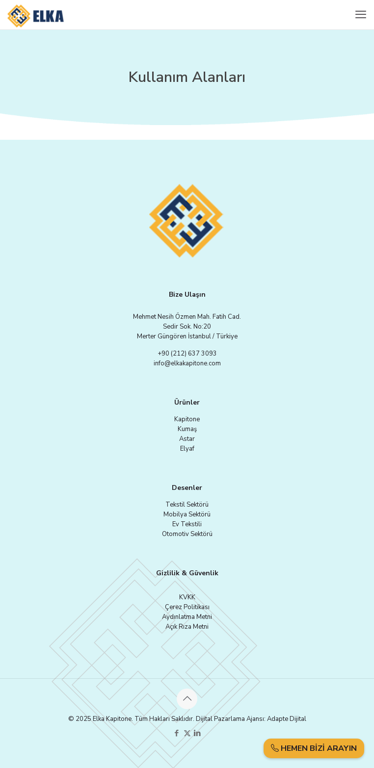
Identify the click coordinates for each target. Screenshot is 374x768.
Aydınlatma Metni (187, 617)
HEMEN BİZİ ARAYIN (314, 748)
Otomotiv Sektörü (187, 534)
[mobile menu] (360, 14)
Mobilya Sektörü (187, 514)
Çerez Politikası (187, 607)
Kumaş (187, 429)
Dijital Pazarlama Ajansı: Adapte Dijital (251, 719)
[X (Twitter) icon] (187, 733)
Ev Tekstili (187, 524)
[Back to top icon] (187, 699)
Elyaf (187, 448)
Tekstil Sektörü (187, 504)
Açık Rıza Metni (187, 626)
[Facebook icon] (177, 733)
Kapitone (187, 419)
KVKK (187, 597)
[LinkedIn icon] (197, 733)
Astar (187, 439)
